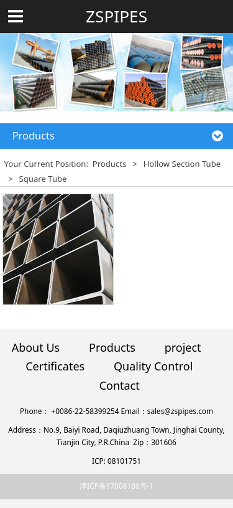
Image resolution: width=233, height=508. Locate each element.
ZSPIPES (116, 16)
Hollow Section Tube (182, 163)
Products (109, 163)
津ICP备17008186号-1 (116, 486)
